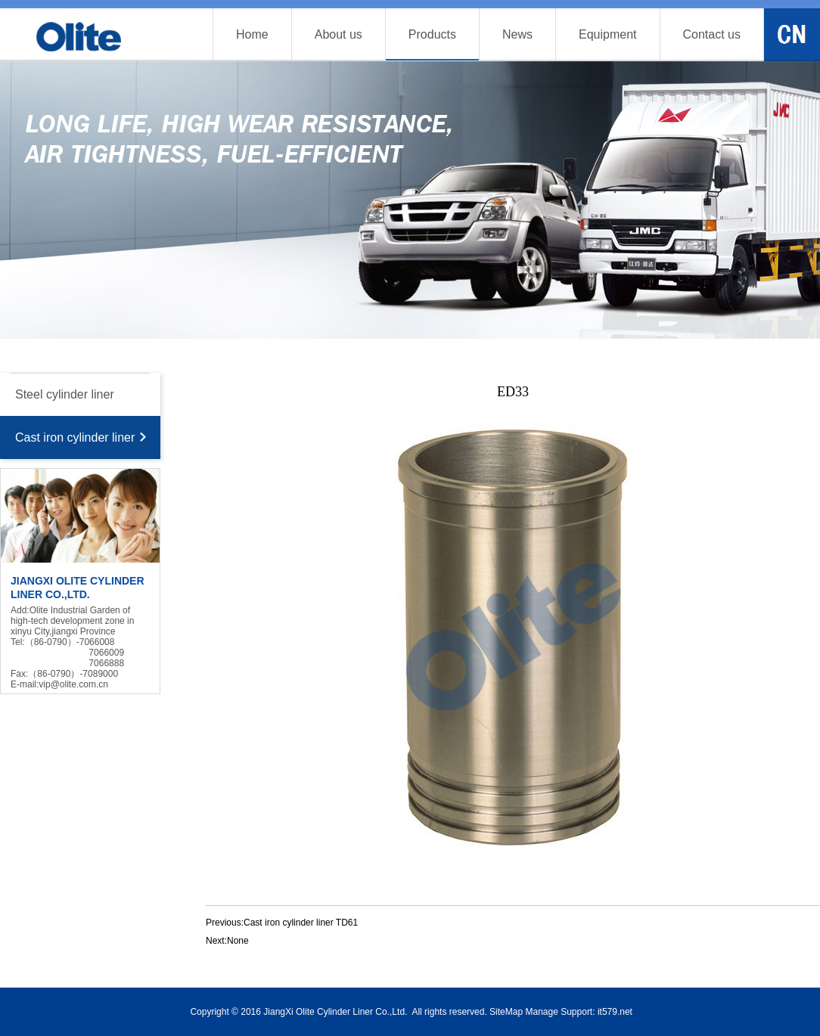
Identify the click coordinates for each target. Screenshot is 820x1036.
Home (252, 34)
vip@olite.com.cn (73, 684)
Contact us (712, 34)
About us (338, 34)
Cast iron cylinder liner (75, 437)
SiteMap (506, 1012)
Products (432, 34)
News (517, 34)
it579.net (615, 1012)
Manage (541, 1012)
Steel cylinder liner (64, 394)
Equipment (608, 34)
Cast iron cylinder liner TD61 (301, 922)
